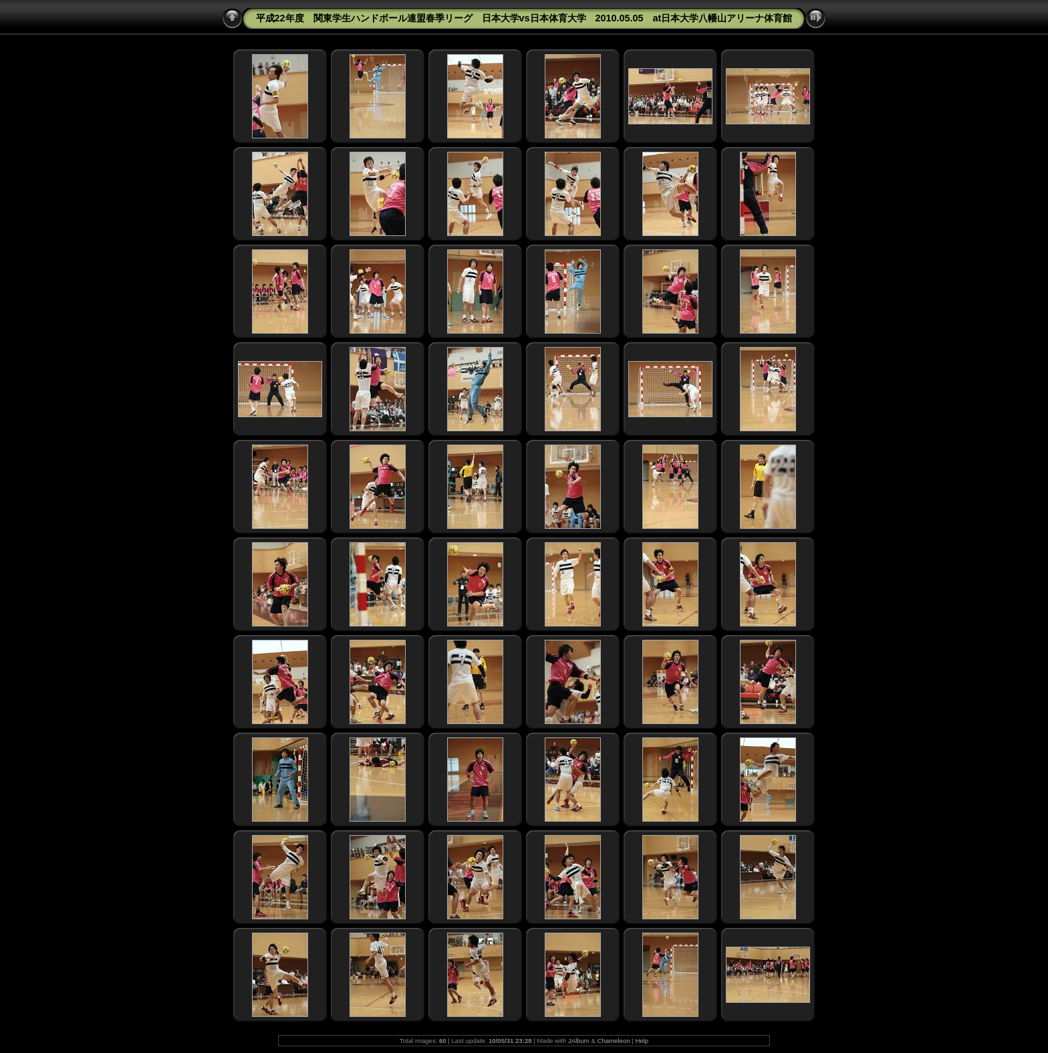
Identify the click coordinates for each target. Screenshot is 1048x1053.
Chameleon (614, 1040)
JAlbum (579, 1040)
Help (641, 1040)
